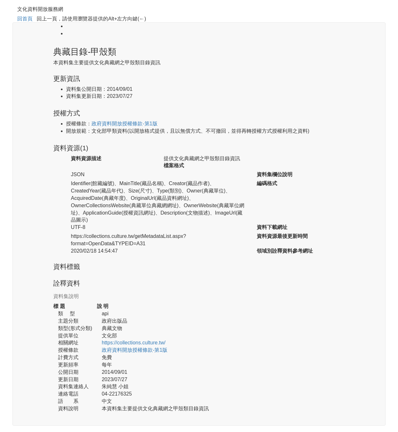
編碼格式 (267, 183)
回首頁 (25, 18)
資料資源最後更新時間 (282, 236)
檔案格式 (174, 165)
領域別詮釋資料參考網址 (285, 251)
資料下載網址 (272, 227)
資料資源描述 (86, 158)
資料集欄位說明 (274, 174)
